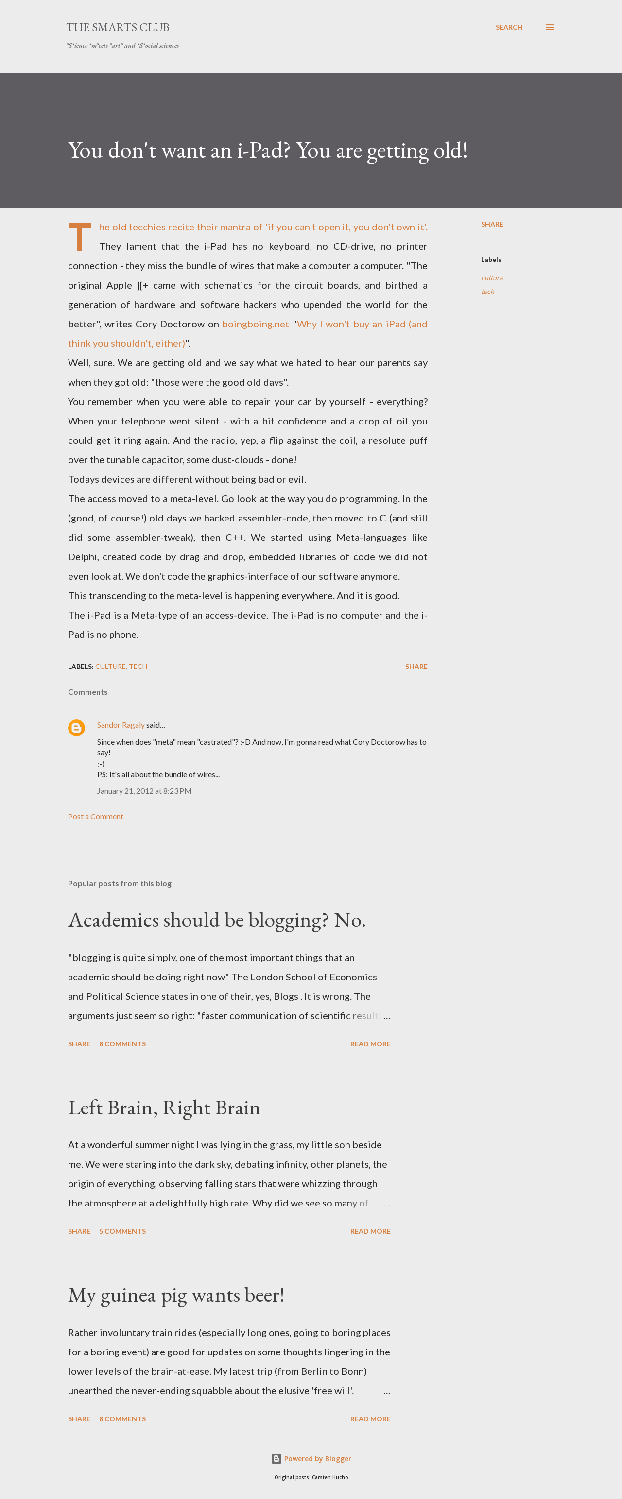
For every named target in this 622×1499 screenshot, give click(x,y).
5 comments (122, 1231)
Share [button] (492, 224)
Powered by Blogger (311, 1458)
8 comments (122, 1044)
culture (492, 278)
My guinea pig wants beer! (176, 1294)
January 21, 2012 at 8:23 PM (144, 790)
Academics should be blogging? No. (217, 919)
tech (487, 291)
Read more (370, 1044)
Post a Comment (95, 816)
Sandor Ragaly (121, 724)
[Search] (509, 27)
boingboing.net (255, 323)
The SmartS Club (118, 26)
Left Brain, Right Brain (164, 1107)
